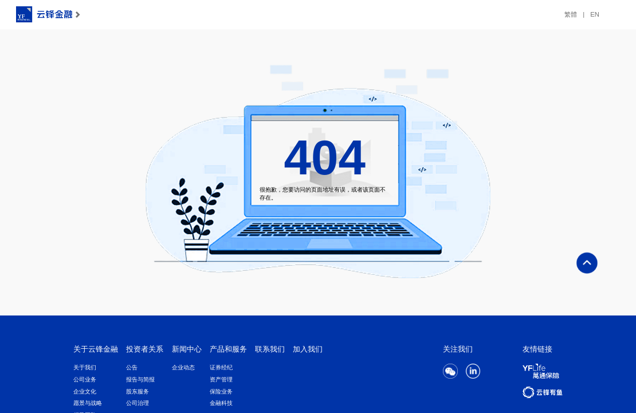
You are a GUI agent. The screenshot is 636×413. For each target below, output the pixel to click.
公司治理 (137, 403)
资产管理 (221, 379)
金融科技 (221, 403)
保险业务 (221, 391)
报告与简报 (140, 379)
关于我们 (84, 367)
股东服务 (137, 391)
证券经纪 (221, 367)
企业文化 (84, 391)
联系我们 (270, 349)
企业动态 (183, 367)
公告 (132, 367)
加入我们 (308, 349)
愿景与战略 (87, 403)
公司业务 (84, 379)
